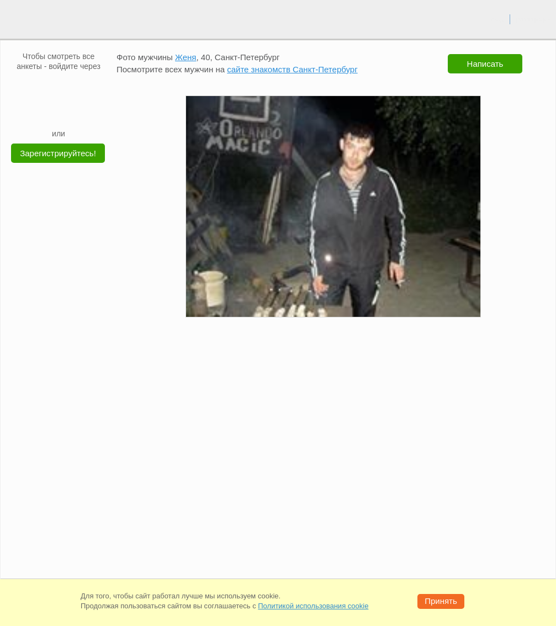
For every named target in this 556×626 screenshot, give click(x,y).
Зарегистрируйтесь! (58, 153)
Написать (485, 63)
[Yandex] (48, 111)
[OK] (79, 88)
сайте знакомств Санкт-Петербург (292, 69)
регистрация (533, 19)
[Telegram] (69, 111)
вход (497, 19)
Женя (185, 57)
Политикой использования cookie (313, 606)
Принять (441, 601)
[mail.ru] (58, 88)
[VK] (37, 88)
